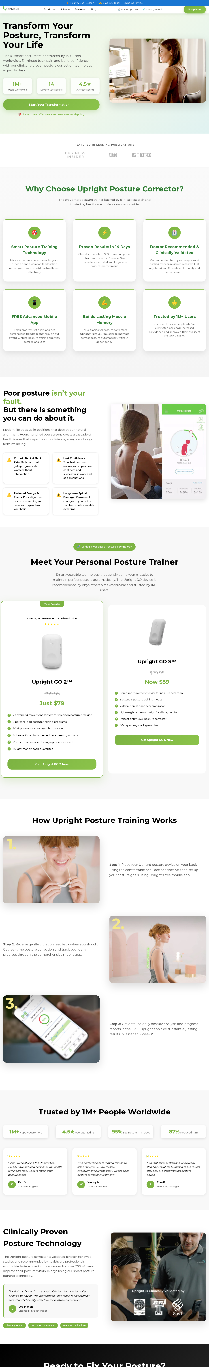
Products (49, 9)
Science (65, 9)
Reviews (80, 9)
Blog (93, 9)
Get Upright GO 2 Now (52, 764)
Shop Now (194, 9)
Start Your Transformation (51, 104)
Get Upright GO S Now (157, 740)
